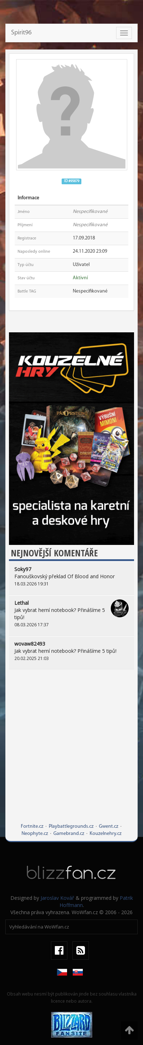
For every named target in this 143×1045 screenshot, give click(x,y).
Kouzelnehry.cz (105, 833)
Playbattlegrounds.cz (71, 826)
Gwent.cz (108, 826)
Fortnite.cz (32, 826)
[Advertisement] (71, 751)
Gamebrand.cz (68, 833)
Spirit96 (21, 32)
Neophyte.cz (35, 833)
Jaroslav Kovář (57, 897)
